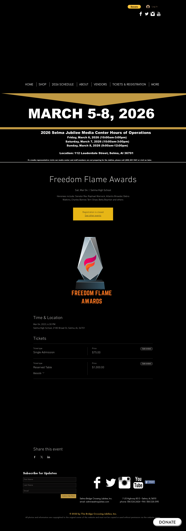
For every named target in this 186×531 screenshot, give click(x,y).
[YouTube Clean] (159, 14)
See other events (93, 215)
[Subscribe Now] (68, 496)
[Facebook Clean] (141, 14)
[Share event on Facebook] (34, 457)
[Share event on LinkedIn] (48, 457)
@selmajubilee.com (106, 501)
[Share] (150, 482)
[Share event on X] (41, 457)
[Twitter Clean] (147, 14)
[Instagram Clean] (153, 14)
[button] (134, 7)
